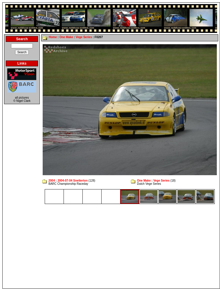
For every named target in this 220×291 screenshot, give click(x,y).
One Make (66, 37)
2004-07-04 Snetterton (72, 180)
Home (53, 37)
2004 (51, 180)
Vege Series (84, 37)
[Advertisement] (111, 246)
